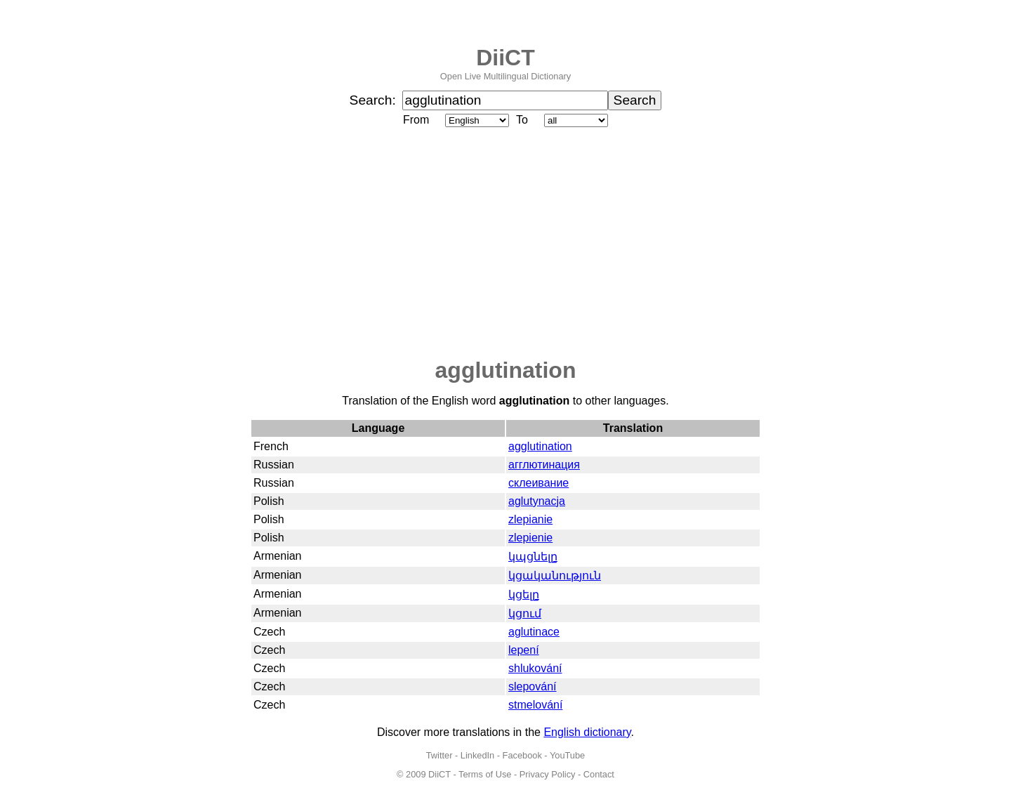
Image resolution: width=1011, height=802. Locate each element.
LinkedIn (477, 755)
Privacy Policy (548, 774)
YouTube (567, 755)
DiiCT (505, 57)
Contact (598, 774)
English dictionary (586, 732)
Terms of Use (484, 774)
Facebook (522, 755)
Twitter (439, 755)
